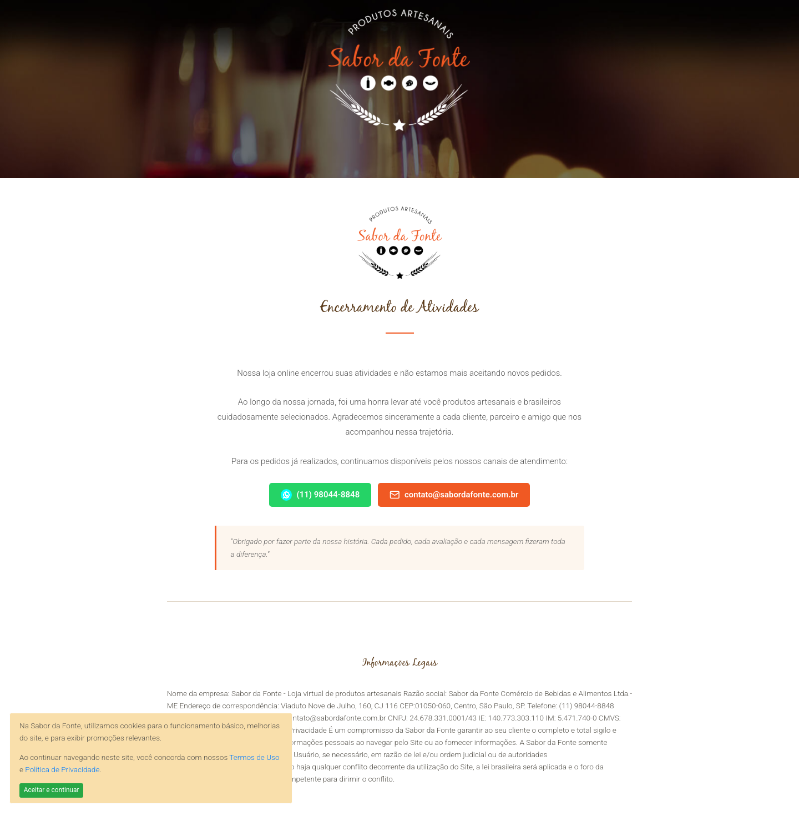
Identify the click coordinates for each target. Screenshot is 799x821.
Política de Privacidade (62, 769)
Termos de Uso (254, 757)
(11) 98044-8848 (320, 494)
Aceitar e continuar (51, 790)
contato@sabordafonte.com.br (454, 495)
